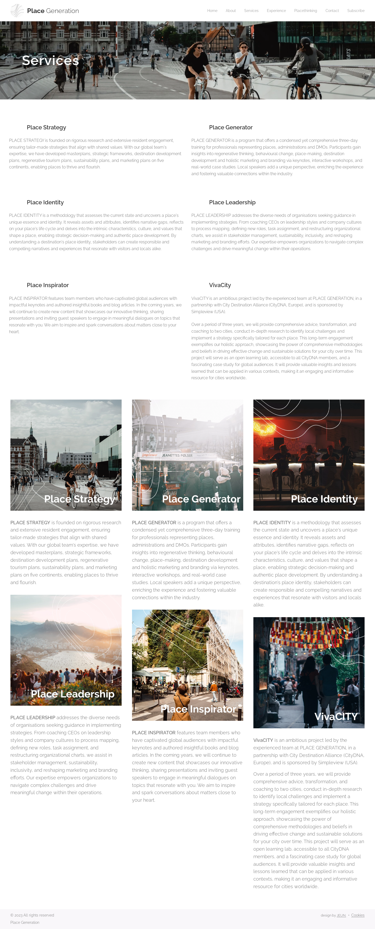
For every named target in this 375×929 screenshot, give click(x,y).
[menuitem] (204, 10)
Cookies (358, 915)
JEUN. (341, 915)
